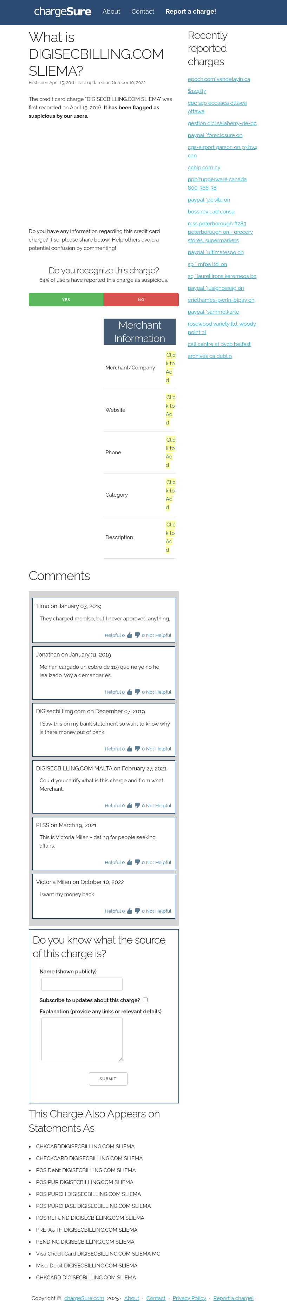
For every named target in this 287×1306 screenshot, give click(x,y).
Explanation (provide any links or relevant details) (101, 1011)
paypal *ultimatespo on (216, 252)
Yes (66, 300)
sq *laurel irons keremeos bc (222, 276)
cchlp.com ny (204, 167)
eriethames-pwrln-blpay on (221, 300)
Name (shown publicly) (68, 971)
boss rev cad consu (211, 212)
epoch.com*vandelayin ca (219, 79)
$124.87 (197, 91)
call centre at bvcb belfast (219, 344)
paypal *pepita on (209, 200)
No (141, 300)
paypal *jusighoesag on (216, 288)
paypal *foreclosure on (215, 135)
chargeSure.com (84, 1298)
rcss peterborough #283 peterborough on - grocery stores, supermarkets (220, 232)
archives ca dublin (210, 356)
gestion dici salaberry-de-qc (222, 123)
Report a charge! (233, 1298)
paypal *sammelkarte (213, 312)
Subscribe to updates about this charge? (90, 1000)
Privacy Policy (189, 1298)
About (111, 11)
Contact (142, 11)
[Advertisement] (104, 178)
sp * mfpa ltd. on (207, 264)
